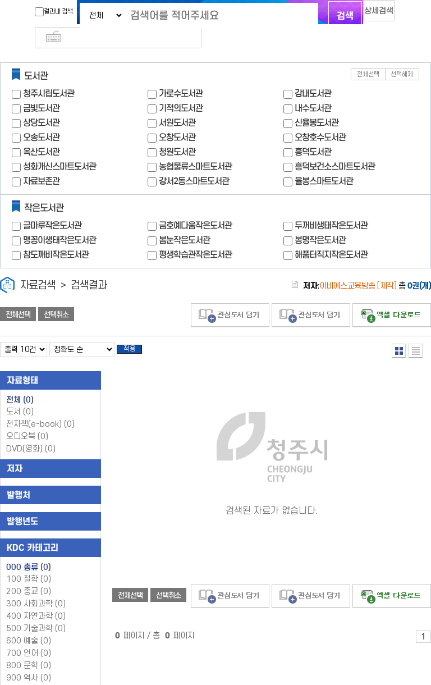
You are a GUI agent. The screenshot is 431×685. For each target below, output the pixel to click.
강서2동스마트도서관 (194, 162)
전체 (20, 385)
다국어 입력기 (405, 14)
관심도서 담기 (230, 297)
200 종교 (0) (28, 576)
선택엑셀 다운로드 (391, 297)
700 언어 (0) (28, 638)
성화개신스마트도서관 (59, 148)
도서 (20, 396)
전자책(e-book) (40, 409)
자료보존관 (41, 162)
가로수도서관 (181, 75)
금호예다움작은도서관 (195, 207)
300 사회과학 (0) (36, 588)
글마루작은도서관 (52, 207)
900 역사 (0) (28, 663)
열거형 (399, 332)
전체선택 (368, 56)
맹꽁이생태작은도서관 (59, 221)
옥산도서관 (41, 133)
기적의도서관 (181, 89)
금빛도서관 (41, 89)
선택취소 (56, 296)
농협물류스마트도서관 (195, 148)
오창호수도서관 (320, 118)
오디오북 (27, 421)
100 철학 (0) (28, 564)
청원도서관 (177, 133)
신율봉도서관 (316, 104)
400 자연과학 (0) (36, 601)
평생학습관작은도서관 (195, 236)
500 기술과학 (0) (36, 613)
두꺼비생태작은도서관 (331, 207)
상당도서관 (41, 104)
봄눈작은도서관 (184, 221)
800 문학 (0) (28, 650)
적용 (137, 332)
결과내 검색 (32, 11)
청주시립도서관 (48, 75)
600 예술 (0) (28, 626)
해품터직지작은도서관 (331, 236)
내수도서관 (313, 89)
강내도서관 (313, 75)
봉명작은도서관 (320, 221)
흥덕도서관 (313, 133)
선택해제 (402, 56)
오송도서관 (41, 118)
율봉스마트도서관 (324, 162)
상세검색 (367, 14)
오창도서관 (177, 118)
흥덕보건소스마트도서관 (335, 148)
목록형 (416, 332)
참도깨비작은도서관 (56, 236)
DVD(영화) (31, 434)
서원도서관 (177, 104)
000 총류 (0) (28, 552)
